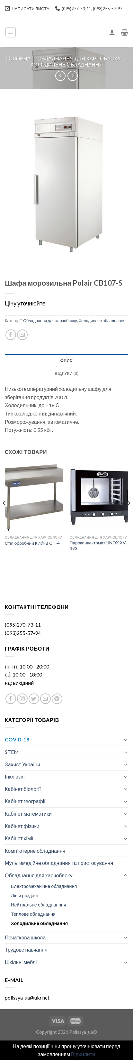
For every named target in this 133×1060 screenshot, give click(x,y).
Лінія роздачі (24, 895)
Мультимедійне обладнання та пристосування (59, 863)
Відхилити (83, 1054)
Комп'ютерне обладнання (35, 851)
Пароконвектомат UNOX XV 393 (98, 545)
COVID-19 (17, 739)
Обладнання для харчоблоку (79, 58)
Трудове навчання (26, 949)
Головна (18, 58)
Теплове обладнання (33, 914)
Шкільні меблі (21, 962)
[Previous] (4, 516)
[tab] (66, 360)
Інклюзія (14, 776)
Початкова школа (25, 937)
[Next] (128, 516)
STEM (12, 752)
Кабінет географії (25, 801)
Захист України (22, 764)
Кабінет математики (28, 814)
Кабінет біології (23, 789)
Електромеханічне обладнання (44, 886)
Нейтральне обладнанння (38, 904)
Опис (66, 360)
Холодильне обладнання (66, 64)
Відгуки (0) (66, 373)
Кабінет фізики (22, 826)
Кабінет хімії (19, 838)
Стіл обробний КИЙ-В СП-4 (32, 543)
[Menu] (10, 32)
